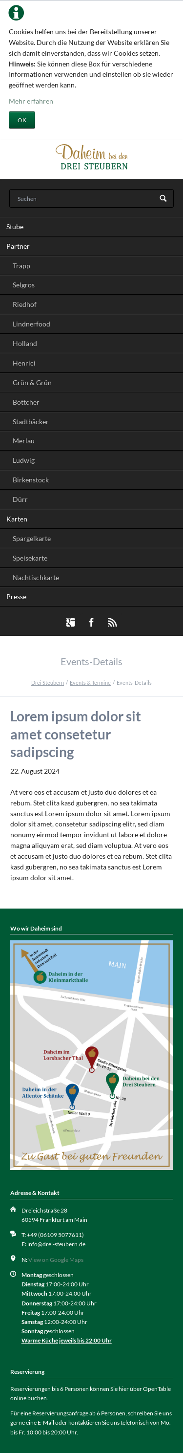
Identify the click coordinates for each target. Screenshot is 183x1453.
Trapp (21, 265)
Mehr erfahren (31, 101)
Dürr (20, 499)
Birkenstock (31, 480)
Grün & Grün (32, 382)
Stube (14, 226)
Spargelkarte (32, 538)
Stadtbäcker (31, 421)
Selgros (24, 285)
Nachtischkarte (36, 577)
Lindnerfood (31, 324)
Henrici (24, 363)
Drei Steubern (47, 682)
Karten (16, 519)
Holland (25, 343)
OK (22, 120)
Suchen (163, 199)
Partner (18, 246)
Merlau (24, 440)
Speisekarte (30, 558)
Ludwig (24, 460)
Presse (16, 596)
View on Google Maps (55, 1259)
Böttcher (26, 402)
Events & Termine (90, 682)
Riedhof (25, 304)
